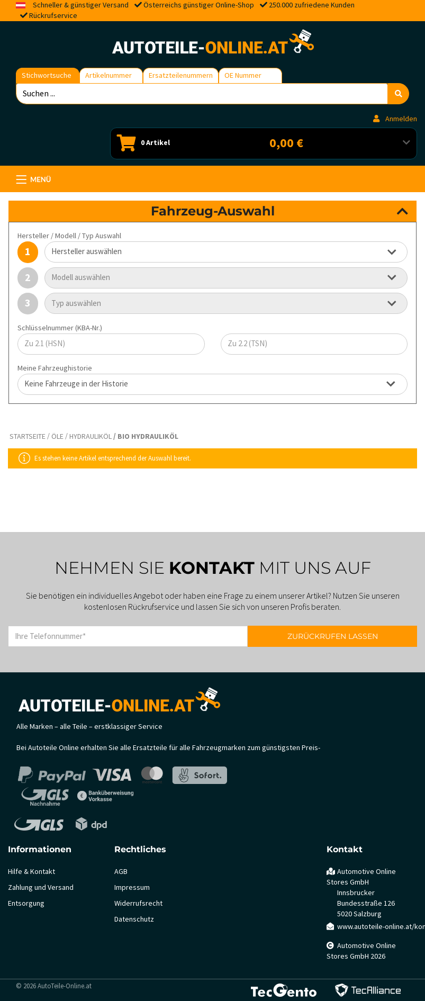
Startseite (28, 436)
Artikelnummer (108, 75)
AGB (121, 871)
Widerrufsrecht (138, 903)
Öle (57, 436)
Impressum (132, 887)
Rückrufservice (53, 15)
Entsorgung (26, 903)
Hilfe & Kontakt (31, 871)
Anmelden (395, 118)
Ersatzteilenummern (181, 75)
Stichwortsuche (46, 75)
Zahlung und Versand (41, 887)
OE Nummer (242, 75)
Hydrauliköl (90, 436)
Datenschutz (134, 919)
